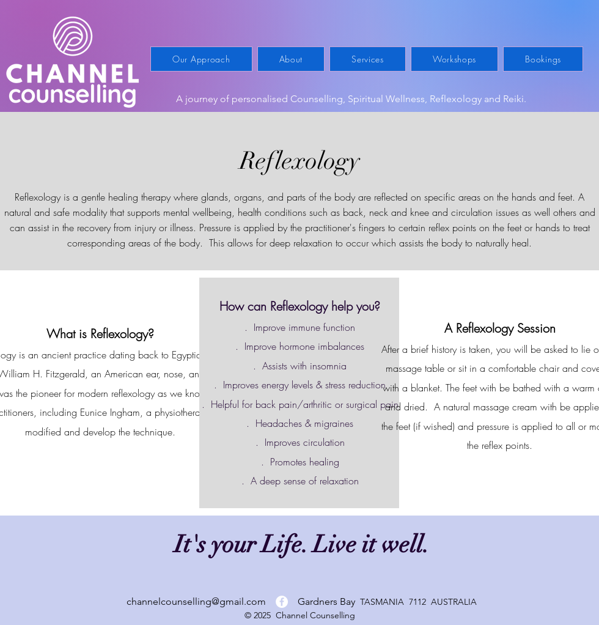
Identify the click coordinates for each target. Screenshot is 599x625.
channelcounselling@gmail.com (196, 601)
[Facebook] (282, 602)
